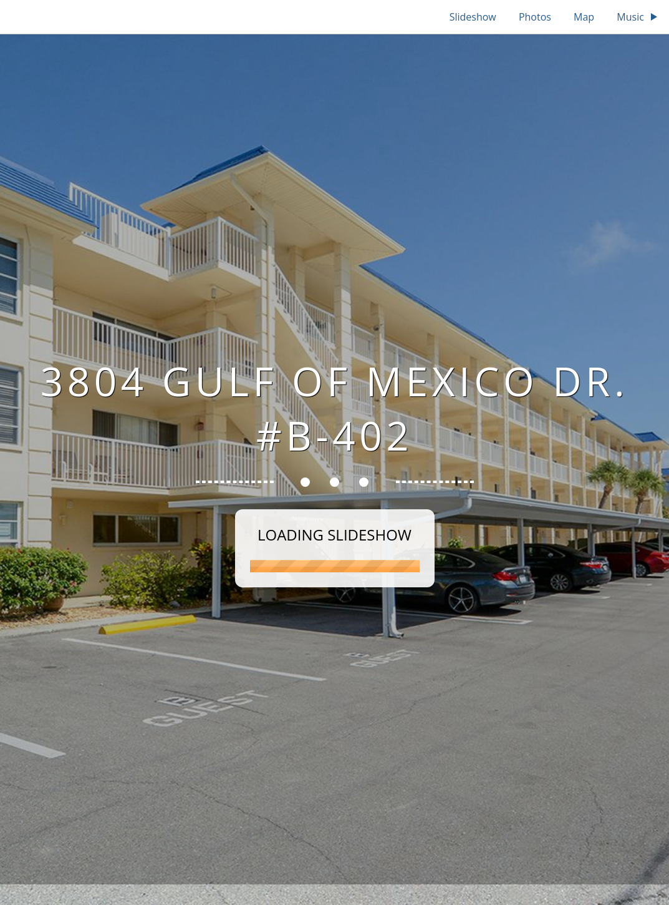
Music (638, 17)
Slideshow (473, 17)
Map (584, 17)
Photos (535, 17)
